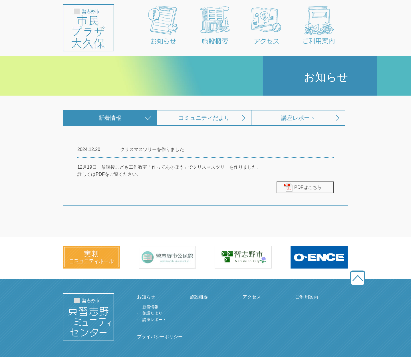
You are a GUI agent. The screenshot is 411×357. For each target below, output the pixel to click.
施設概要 (199, 297)
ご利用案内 (306, 297)
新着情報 (109, 118)
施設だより (152, 313)
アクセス (252, 297)
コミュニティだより (204, 118)
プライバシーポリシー (160, 336)
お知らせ (146, 297)
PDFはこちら (308, 187)
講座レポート (298, 118)
